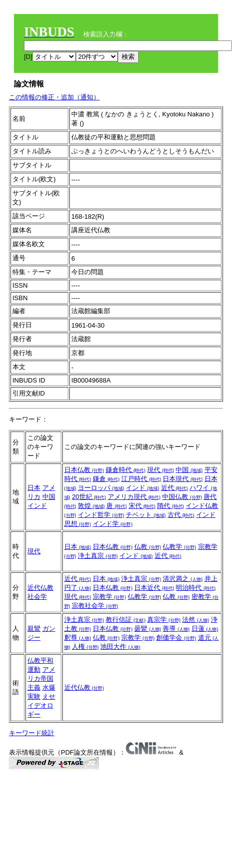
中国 (48, 496)
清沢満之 (183, 578)
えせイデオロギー (41, 705)
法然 (195, 619)
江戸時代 (141, 478)
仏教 (147, 546)
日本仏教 (84, 469)
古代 (181, 514)
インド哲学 (101, 514)
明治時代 (196, 587)
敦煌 (91, 505)
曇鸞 (147, 628)
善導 (176, 628)
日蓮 (205, 628)
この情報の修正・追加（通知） (54, 97)
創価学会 (176, 637)
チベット (146, 514)
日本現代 (183, 478)
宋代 (142, 505)
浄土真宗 (98, 555)
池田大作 (120, 646)
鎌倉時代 (126, 469)
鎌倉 (106, 478)
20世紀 (89, 496)
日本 (33, 487)
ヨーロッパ (101, 487)
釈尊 (77, 637)
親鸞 (33, 628)
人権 (85, 646)
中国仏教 (182, 496)
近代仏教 (40, 587)
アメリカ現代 (134, 496)
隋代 (170, 505)
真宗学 (164, 619)
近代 (174, 487)
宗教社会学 (95, 605)
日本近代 (154, 587)
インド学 (113, 523)
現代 (160, 469)
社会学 (37, 596)
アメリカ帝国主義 (41, 678)
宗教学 (109, 596)
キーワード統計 (31, 733)
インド (37, 505)
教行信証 (126, 619)
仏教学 (179, 546)
